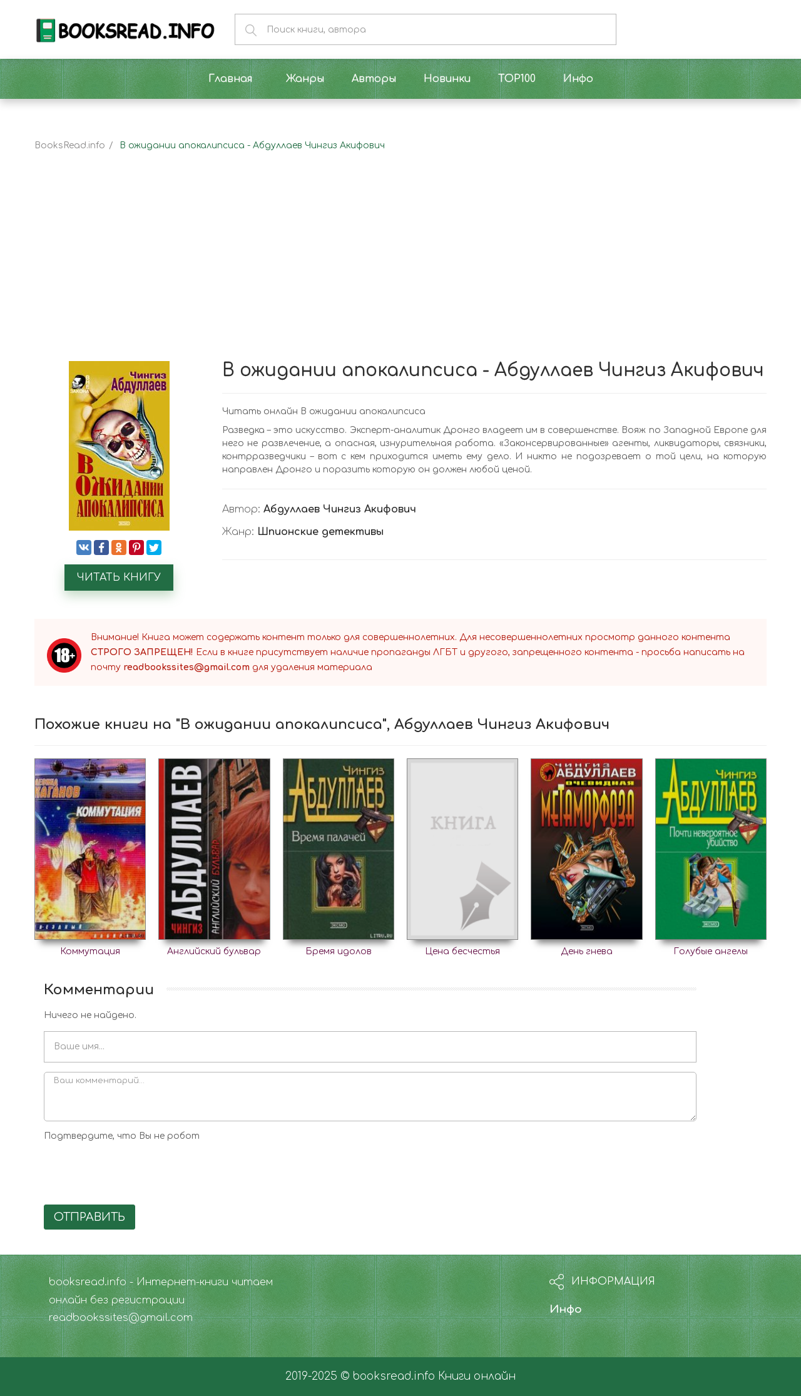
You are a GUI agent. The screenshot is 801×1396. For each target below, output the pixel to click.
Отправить (89, 1217)
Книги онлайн (477, 1376)
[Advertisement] (400, 267)
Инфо (565, 1309)
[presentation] (139, 1170)
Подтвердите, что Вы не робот (122, 1136)
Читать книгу (119, 577)
